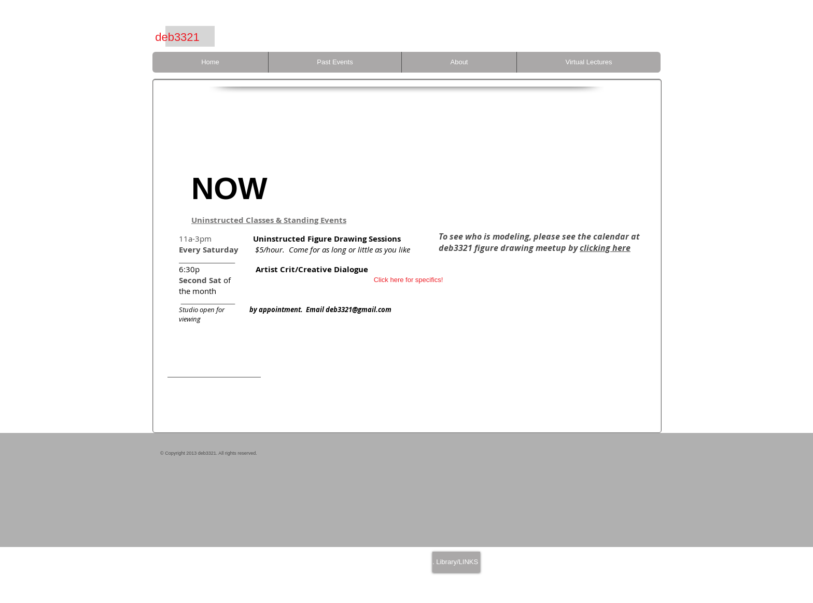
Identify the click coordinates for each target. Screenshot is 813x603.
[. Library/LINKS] (456, 562)
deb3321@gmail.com (358, 309)
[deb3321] (177, 38)
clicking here (605, 248)
